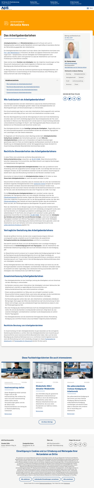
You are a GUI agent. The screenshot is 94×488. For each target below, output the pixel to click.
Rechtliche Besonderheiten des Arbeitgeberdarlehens (23, 87)
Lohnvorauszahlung (77, 81)
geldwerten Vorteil (39, 184)
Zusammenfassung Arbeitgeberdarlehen (19, 92)
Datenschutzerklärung (46, 483)
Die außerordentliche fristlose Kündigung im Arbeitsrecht (76, 388)
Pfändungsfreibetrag (10, 201)
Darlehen (81, 77)
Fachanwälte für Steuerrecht (23, 341)
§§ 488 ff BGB (34, 215)
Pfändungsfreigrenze (10, 197)
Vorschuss (68, 84)
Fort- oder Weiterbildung (11, 52)
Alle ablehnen (25, 479)
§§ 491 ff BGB (36, 159)
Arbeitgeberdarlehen (79, 74)
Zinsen (76, 84)
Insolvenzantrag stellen (14, 388)
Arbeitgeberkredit (71, 77)
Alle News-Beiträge (47, 422)
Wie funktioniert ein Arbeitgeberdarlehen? (19, 84)
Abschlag (68, 74)
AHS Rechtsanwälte (71, 63)
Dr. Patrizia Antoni (70, 61)
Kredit (67, 81)
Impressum (67, 483)
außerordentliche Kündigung (13, 225)
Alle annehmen (68, 479)
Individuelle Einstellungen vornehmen (47, 479)
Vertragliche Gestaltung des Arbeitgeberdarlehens (22, 89)
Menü (90, 8)
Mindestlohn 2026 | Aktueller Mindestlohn (45, 387)
